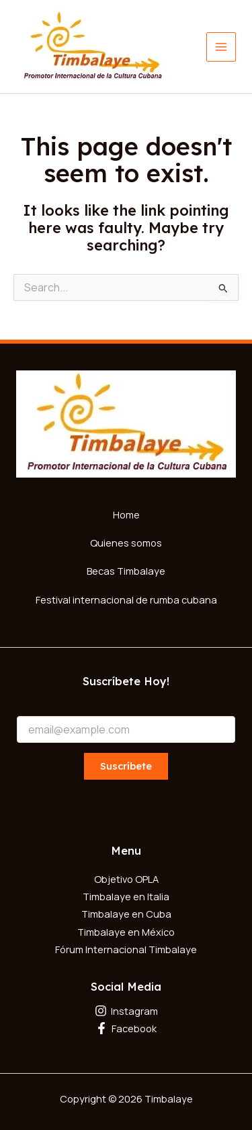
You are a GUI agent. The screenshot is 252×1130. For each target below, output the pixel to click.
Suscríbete (126, 766)
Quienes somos (126, 542)
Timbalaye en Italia (126, 896)
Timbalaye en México (126, 931)
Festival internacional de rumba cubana (126, 599)
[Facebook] (126, 1028)
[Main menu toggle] (221, 47)
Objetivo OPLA (126, 879)
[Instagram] (126, 1011)
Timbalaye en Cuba (126, 913)
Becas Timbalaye (126, 570)
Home (126, 514)
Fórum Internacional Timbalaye (126, 949)
